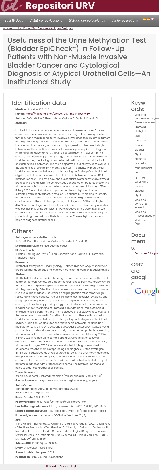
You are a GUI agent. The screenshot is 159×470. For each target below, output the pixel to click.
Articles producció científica (20, 28)
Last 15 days (14, 20)
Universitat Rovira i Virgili (61, 466)
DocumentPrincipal (146, 253)
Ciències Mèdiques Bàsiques (55, 28)
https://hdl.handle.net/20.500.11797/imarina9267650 (58, 114)
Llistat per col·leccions (46, 20)
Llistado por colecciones (87, 20)
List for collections (124, 20)
